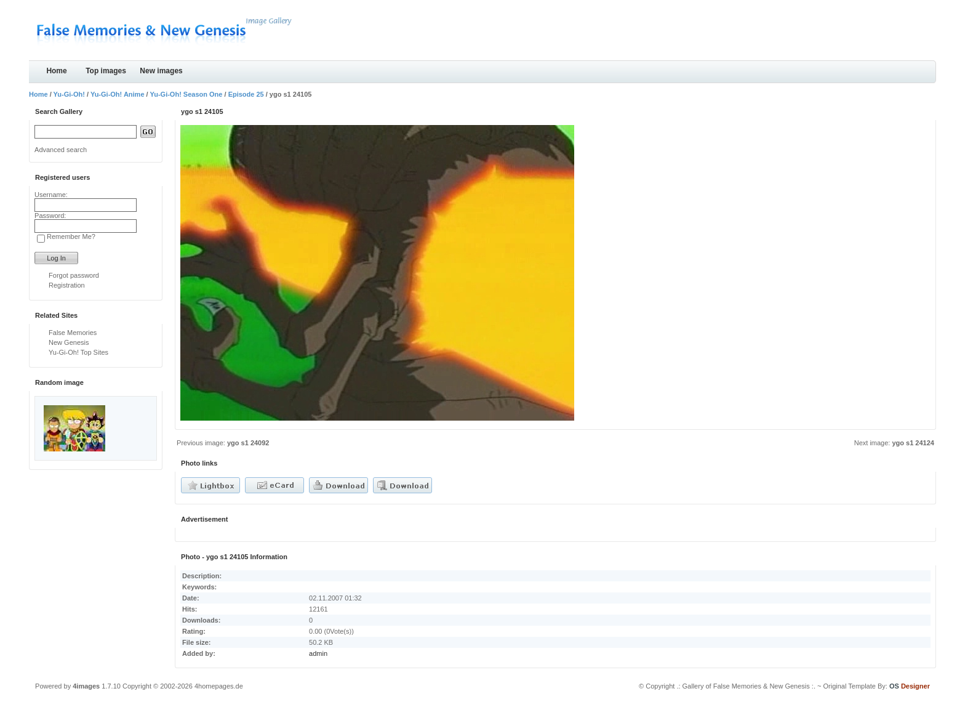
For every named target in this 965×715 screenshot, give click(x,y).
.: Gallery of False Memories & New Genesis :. (745, 686)
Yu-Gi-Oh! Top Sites (78, 352)
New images (161, 71)
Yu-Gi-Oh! (69, 94)
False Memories (73, 332)
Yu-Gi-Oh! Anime (117, 94)
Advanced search (60, 149)
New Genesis (69, 342)
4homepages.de (218, 686)
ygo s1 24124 (913, 442)
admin (318, 653)
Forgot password (74, 275)
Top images (106, 71)
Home (56, 71)
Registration (67, 285)
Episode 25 (246, 94)
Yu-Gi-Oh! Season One (186, 94)
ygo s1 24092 (248, 442)
